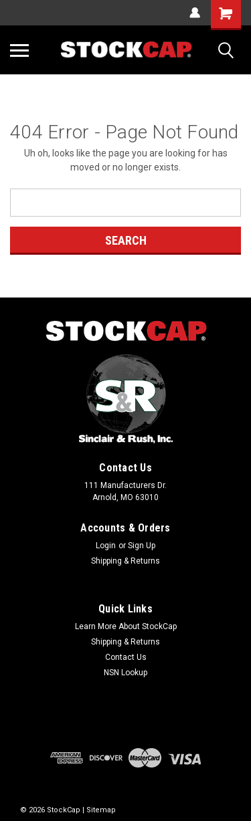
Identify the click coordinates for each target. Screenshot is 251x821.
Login (106, 545)
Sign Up (141, 545)
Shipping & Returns (125, 561)
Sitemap (101, 810)
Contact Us (126, 657)
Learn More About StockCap (126, 626)
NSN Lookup (125, 672)
